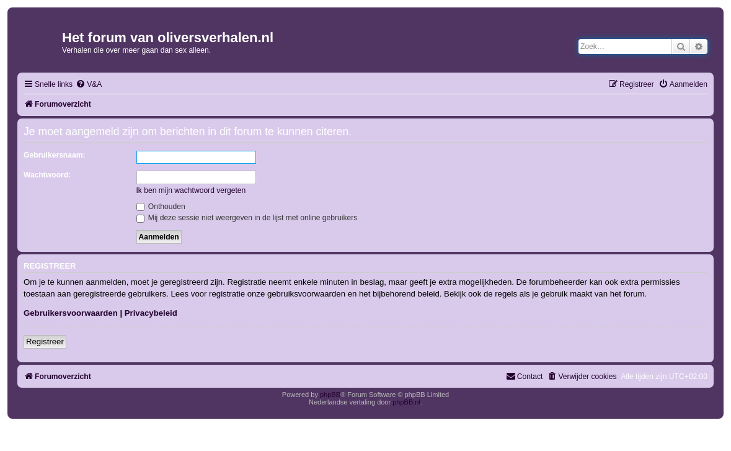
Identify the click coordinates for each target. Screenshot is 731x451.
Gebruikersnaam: (54, 155)
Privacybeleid (151, 313)
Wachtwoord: (47, 175)
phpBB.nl (406, 402)
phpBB (330, 394)
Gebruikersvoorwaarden (71, 313)
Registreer (45, 341)
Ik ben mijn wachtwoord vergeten (191, 190)
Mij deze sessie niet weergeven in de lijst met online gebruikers (247, 217)
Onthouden (160, 206)
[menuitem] (89, 84)
